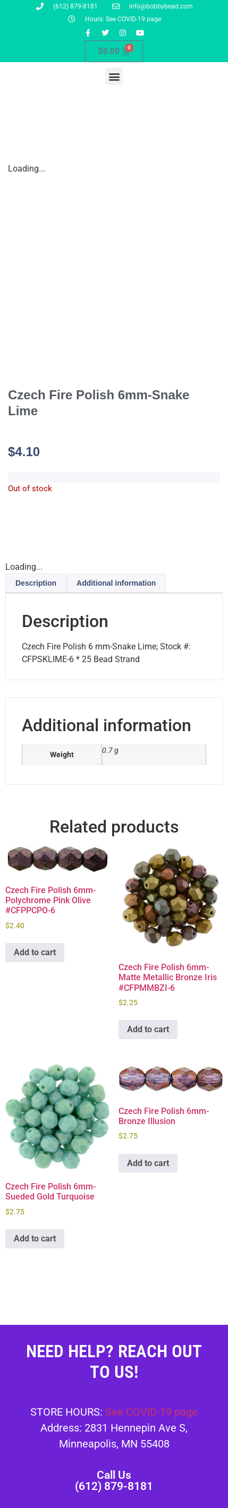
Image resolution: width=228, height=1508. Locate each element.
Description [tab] (35, 583)
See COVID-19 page (151, 1412)
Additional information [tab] (116, 583)
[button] (114, 76)
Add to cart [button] (35, 952)
